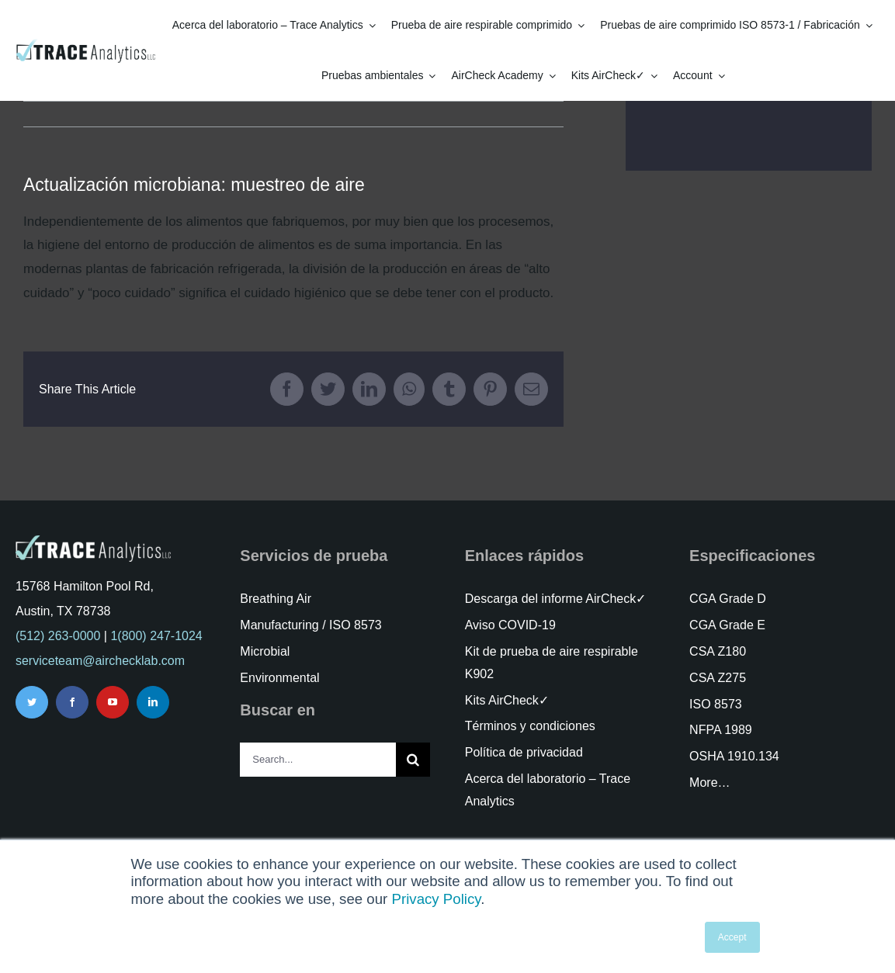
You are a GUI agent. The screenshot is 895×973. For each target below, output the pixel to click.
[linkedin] (153, 702)
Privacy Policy (436, 899)
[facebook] (72, 702)
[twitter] (32, 702)
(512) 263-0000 (58, 635)
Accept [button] (732, 937)
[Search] (413, 760)
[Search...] (318, 760)
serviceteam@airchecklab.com (100, 660)
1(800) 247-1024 (156, 635)
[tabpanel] (293, 257)
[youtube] (112, 702)
